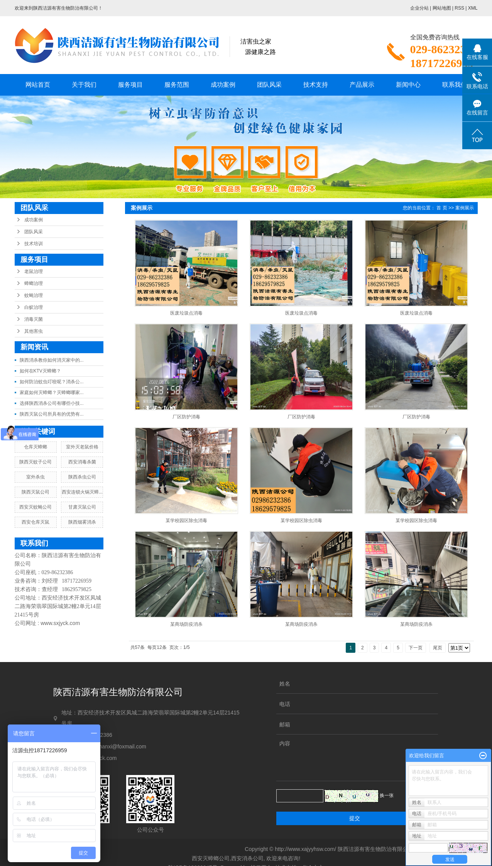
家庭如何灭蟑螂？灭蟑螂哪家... (52, 392)
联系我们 (454, 84)
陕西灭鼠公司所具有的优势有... (52, 414)
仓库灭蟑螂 (35, 447)
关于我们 (84, 84)
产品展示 (362, 84)
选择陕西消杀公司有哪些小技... (52, 403)
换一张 (387, 795)
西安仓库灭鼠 (35, 522)
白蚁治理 (33, 307)
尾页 (437, 647)
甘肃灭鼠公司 (82, 507)
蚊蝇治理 (33, 295)
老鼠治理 (33, 271)
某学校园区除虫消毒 (186, 520)
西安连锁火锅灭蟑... (82, 492)
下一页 (416, 647)
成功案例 (223, 84)
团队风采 (269, 84)
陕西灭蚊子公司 (35, 462)
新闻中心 (408, 84)
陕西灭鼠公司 (35, 492)
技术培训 (33, 243)
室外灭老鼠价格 (82, 447)
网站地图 (442, 8)
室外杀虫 (35, 477)
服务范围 (176, 84)
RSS (459, 8)
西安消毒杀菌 (82, 462)
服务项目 (130, 84)
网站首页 (37, 84)
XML (473, 8)
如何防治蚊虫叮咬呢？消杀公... (52, 381)
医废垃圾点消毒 (186, 313)
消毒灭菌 (33, 319)
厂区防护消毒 (186, 417)
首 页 (441, 208)
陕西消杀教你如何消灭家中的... (52, 360)
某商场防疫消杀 (186, 624)
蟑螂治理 (33, 283)
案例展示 (464, 208)
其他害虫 (33, 331)
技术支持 (315, 84)
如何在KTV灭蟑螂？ (40, 371)
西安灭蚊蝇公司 (35, 507)
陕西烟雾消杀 (82, 522)
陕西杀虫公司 (82, 477)
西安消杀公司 (247, 858)
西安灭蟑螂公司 (211, 858)
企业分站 (419, 8)
